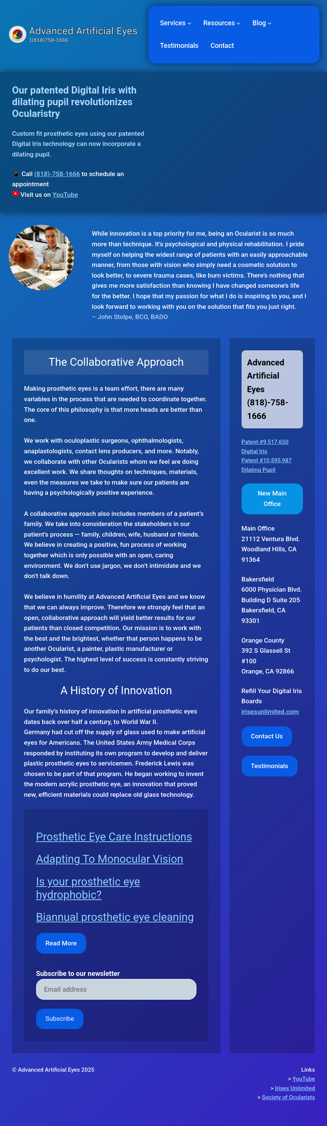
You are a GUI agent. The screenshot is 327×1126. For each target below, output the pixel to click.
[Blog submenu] (270, 23)
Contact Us (267, 736)
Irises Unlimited (295, 1088)
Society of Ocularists (288, 1097)
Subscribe (60, 1018)
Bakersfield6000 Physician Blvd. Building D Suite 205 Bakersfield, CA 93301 (272, 599)
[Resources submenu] (238, 23)
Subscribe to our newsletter (78, 973)
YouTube (65, 194)
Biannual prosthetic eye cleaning (115, 917)
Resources (219, 23)
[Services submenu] (189, 23)
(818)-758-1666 (57, 174)
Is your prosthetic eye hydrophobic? (88, 888)
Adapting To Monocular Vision (109, 859)
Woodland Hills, (264, 549)
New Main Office (272, 498)
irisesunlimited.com (270, 711)
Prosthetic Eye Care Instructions (114, 836)
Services (173, 23)
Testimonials (269, 766)
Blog (259, 23)
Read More (61, 943)
